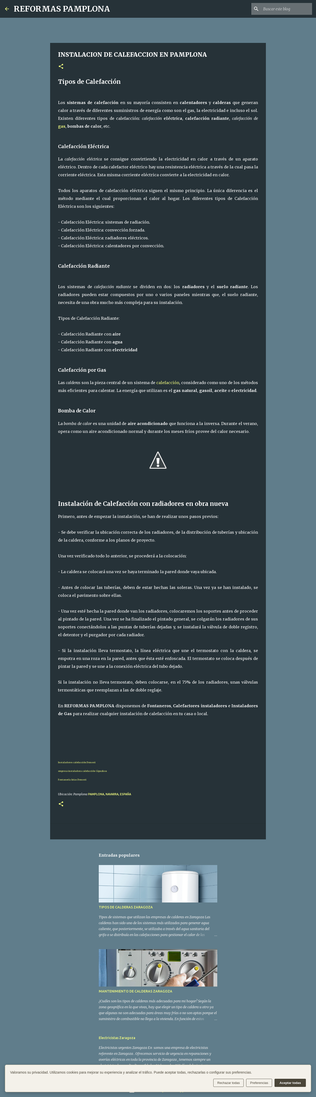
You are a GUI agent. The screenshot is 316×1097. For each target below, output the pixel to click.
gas (61, 126)
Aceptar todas (290, 1083)
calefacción (167, 382)
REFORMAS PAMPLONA (62, 9)
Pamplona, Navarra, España (109, 794)
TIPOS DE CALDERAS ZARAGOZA (126, 907)
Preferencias (259, 1083)
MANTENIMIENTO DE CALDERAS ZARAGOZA (135, 991)
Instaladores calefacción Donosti (77, 762)
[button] (61, 66)
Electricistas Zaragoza (117, 1038)
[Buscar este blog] (286, 9)
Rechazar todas (228, 1083)
